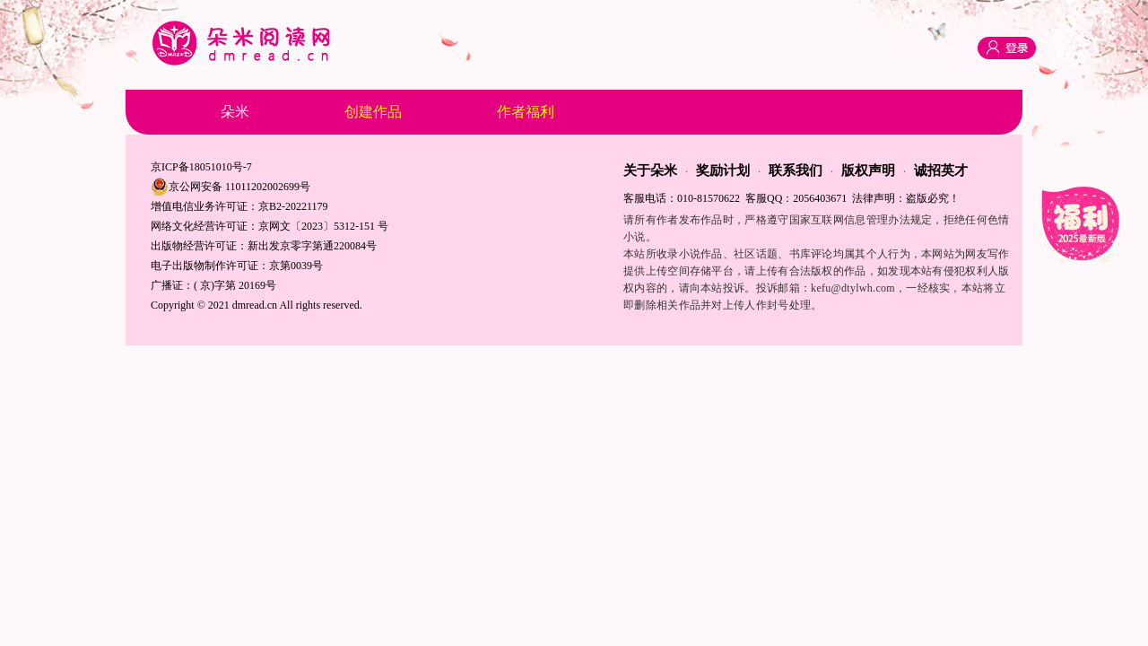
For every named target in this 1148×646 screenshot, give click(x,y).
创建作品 (373, 111)
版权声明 (868, 170)
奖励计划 (723, 170)
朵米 (235, 111)
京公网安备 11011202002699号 (230, 187)
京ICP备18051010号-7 (201, 167)
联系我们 (795, 170)
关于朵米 (650, 170)
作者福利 (525, 111)
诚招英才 (941, 170)
